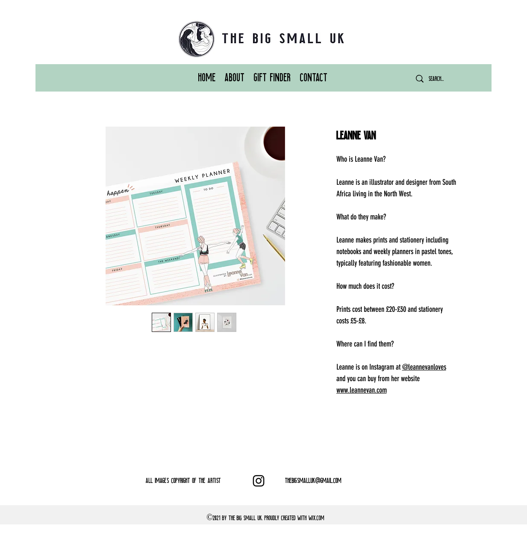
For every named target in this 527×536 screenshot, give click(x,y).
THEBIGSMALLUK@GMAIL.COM (313, 481)
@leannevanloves (424, 367)
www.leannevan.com (361, 390)
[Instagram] (258, 481)
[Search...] (442, 78)
